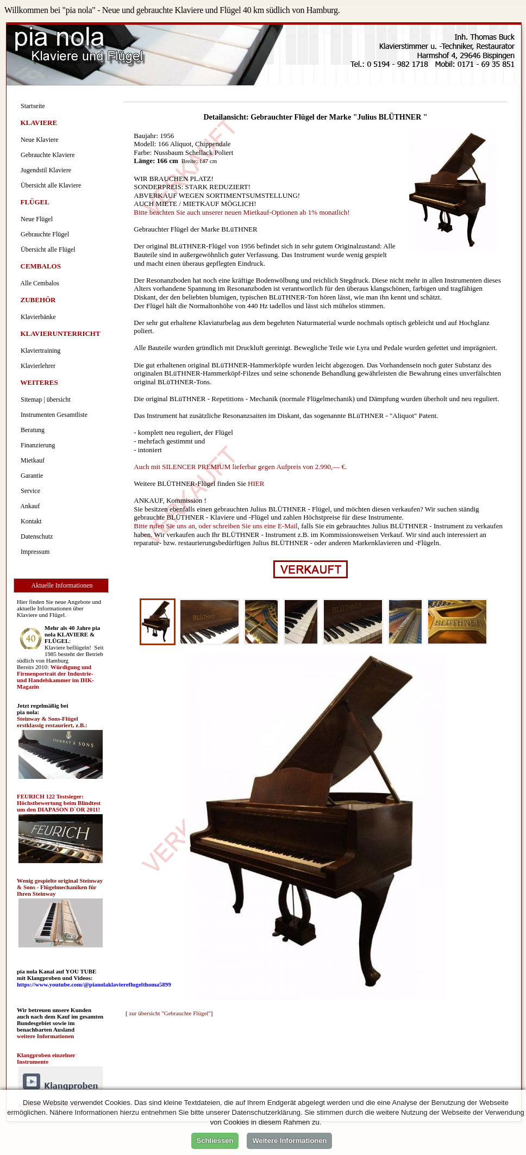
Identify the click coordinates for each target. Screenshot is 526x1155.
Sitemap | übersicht (44, 399)
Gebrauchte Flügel (43, 234)
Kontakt (29, 521)
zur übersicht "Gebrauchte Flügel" (169, 1013)
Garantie (30, 475)
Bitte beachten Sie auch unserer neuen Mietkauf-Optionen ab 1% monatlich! (241, 212)
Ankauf (28, 506)
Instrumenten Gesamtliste (52, 415)
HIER (256, 483)
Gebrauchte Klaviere (46, 155)
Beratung (31, 430)
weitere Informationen (45, 1036)
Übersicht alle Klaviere (49, 185)
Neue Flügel (35, 219)
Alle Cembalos (38, 283)
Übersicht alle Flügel (46, 249)
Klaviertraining (38, 350)
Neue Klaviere (38, 139)
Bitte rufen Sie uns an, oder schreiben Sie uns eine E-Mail (215, 526)
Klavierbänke (36, 317)
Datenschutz (35, 536)
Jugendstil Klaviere (44, 170)
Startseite (31, 106)
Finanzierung (36, 445)
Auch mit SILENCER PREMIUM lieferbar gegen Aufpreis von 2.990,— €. (240, 467)
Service (28, 491)
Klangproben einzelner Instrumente (46, 1058)
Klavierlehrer (36, 366)
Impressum (33, 551)
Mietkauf (31, 460)
